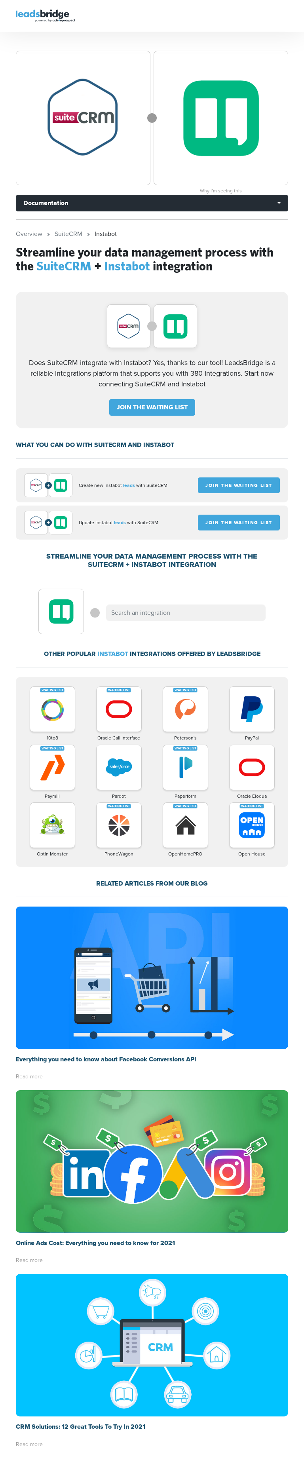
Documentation (45, 202)
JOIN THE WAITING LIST (152, 407)
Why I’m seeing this (221, 190)
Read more (29, 1076)
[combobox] (185, 613)
